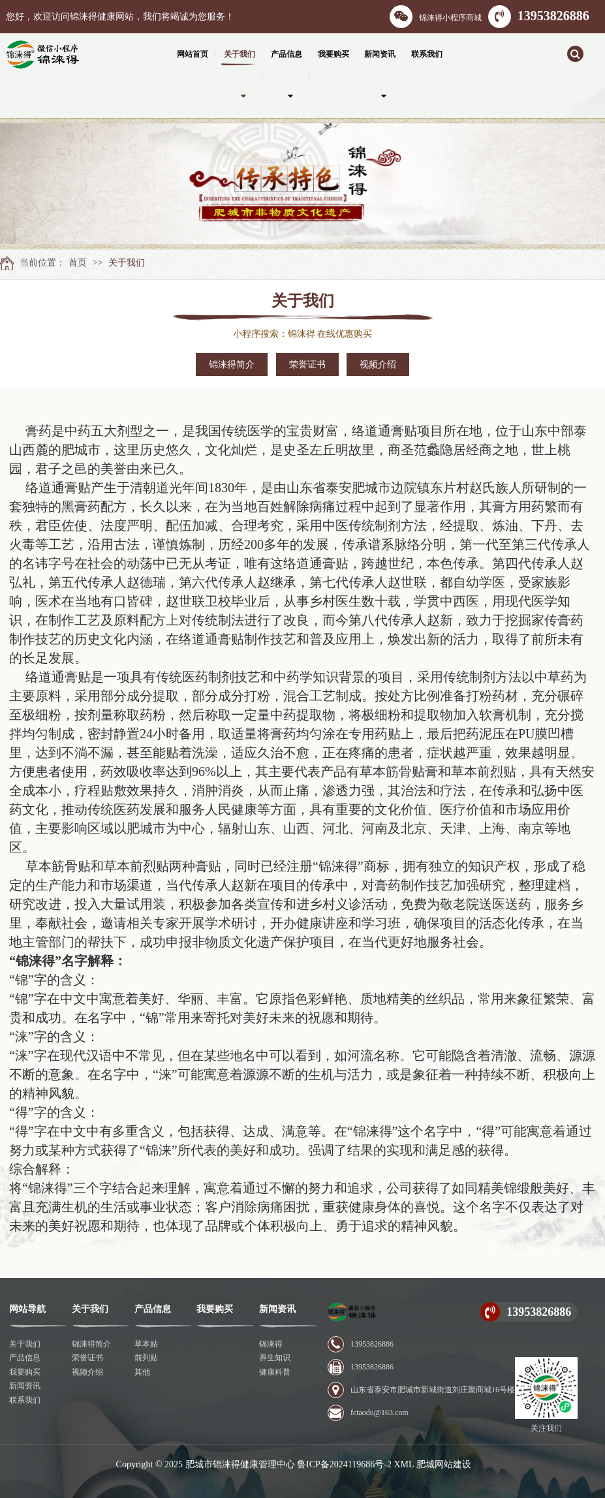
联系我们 (24, 1400)
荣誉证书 (307, 364)
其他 (142, 1372)
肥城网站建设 (443, 1464)
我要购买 (24, 1372)
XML (404, 1464)
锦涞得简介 (232, 364)
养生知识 (274, 1357)
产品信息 (24, 1357)
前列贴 (146, 1357)
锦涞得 (271, 1344)
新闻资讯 (24, 1385)
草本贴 (146, 1344)
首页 (78, 263)
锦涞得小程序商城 (436, 16)
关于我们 (126, 263)
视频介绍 (378, 364)
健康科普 (274, 1372)
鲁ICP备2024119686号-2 (344, 1464)
